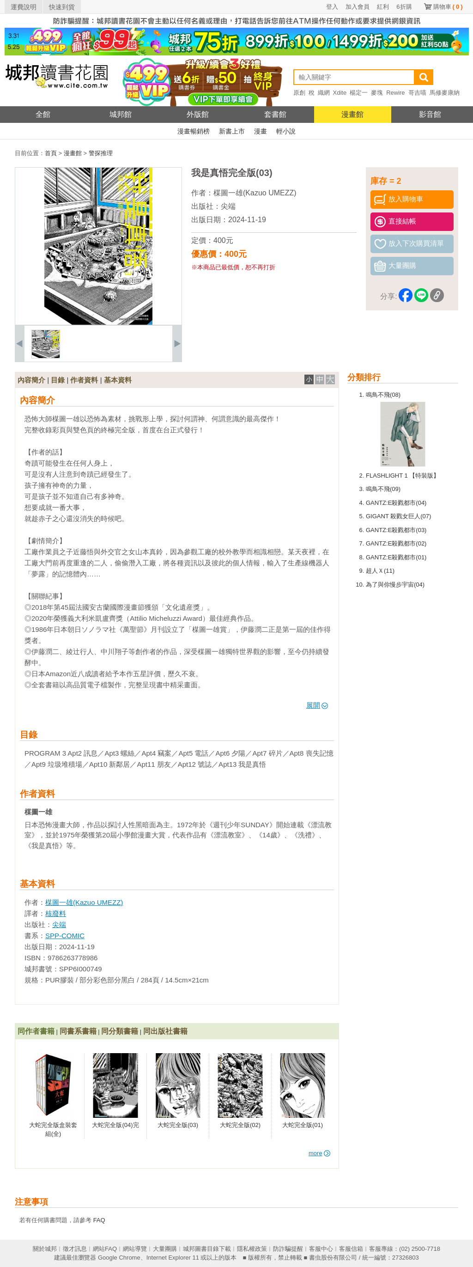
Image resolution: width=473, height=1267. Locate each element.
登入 (332, 6)
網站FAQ (105, 1248)
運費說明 (23, 7)
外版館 (198, 114)
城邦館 (120, 114)
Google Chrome (119, 1257)
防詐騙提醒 (288, 1248)
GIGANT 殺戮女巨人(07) (398, 516)
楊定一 (359, 93)
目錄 (58, 380)
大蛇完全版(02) (240, 1125)
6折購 (404, 6)
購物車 (448, 6)
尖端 (228, 206)
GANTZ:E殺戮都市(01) (396, 557)
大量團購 (165, 1248)
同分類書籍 (119, 1031)
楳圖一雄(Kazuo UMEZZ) (255, 193)
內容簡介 (31, 380)
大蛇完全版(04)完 (115, 1125)
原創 (299, 93)
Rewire (395, 93)
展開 (317, 705)
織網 (324, 93)
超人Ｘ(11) (380, 570)
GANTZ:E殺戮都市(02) (396, 543)
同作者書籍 (36, 1031)
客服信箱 (351, 1248)
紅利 (383, 6)
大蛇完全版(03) (178, 1125)
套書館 (275, 114)
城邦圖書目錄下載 (207, 1248)
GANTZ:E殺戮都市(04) (396, 502)
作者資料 (84, 380)
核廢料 (55, 913)
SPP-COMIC (65, 936)
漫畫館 (352, 114)
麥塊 (377, 93)
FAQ (99, 1220)
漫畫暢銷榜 (193, 131)
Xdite (340, 93)
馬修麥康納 (445, 93)
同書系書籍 (78, 1031)
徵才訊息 (75, 1248)
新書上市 (232, 131)
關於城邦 (45, 1248)
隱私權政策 (252, 1248)
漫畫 (260, 131)
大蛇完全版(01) (302, 1125)
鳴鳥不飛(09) (383, 488)
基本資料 (118, 380)
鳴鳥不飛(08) (383, 394)
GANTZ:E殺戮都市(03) (396, 530)
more (319, 1153)
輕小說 (286, 131)
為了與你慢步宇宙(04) (395, 584)
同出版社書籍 (165, 1031)
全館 (43, 114)
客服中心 (321, 1248)
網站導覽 (135, 1248)
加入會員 (358, 6)
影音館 (430, 114)
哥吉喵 (417, 93)
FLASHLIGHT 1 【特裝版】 (402, 475)
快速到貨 (62, 7)
